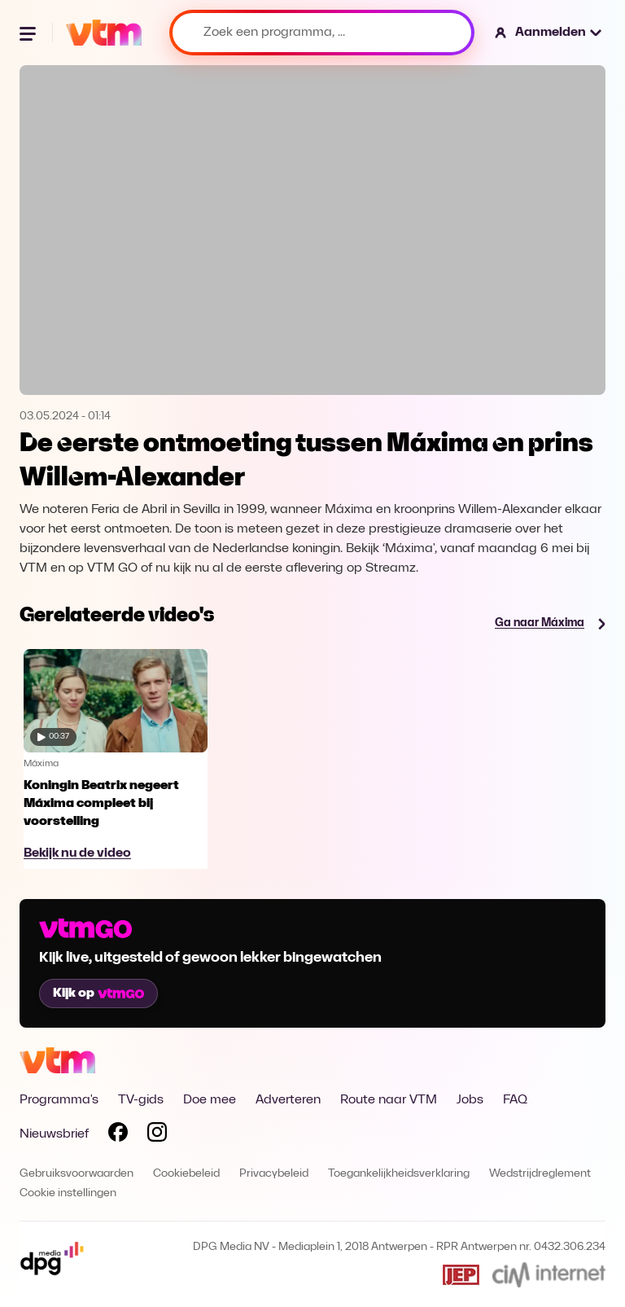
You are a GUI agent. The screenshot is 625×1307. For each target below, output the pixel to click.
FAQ (515, 1100)
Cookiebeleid (186, 1174)
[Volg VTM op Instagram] (157, 1135)
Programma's (59, 1100)
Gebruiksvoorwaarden (76, 1174)
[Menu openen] (29, 32)
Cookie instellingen (68, 1193)
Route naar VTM (388, 1100)
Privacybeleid (273, 1174)
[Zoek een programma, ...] (322, 32)
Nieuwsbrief (54, 1134)
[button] (548, 32)
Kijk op (98, 993)
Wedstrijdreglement (540, 1174)
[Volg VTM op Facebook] (118, 1135)
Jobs (470, 1100)
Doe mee (209, 1100)
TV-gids (141, 1100)
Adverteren (288, 1100)
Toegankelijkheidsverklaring (399, 1174)
